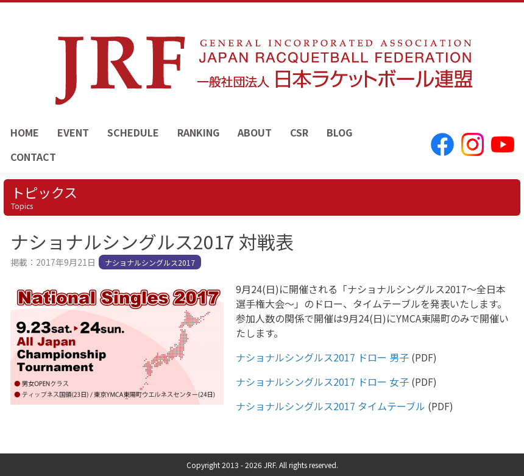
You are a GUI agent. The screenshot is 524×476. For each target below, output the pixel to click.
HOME (24, 132)
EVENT (73, 132)
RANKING (198, 132)
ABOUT (255, 132)
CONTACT (33, 156)
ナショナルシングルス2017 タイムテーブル (330, 406)
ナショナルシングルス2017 (150, 262)
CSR (299, 132)
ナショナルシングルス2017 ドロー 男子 (322, 357)
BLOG (339, 132)
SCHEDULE (133, 132)
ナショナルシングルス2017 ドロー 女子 (322, 381)
